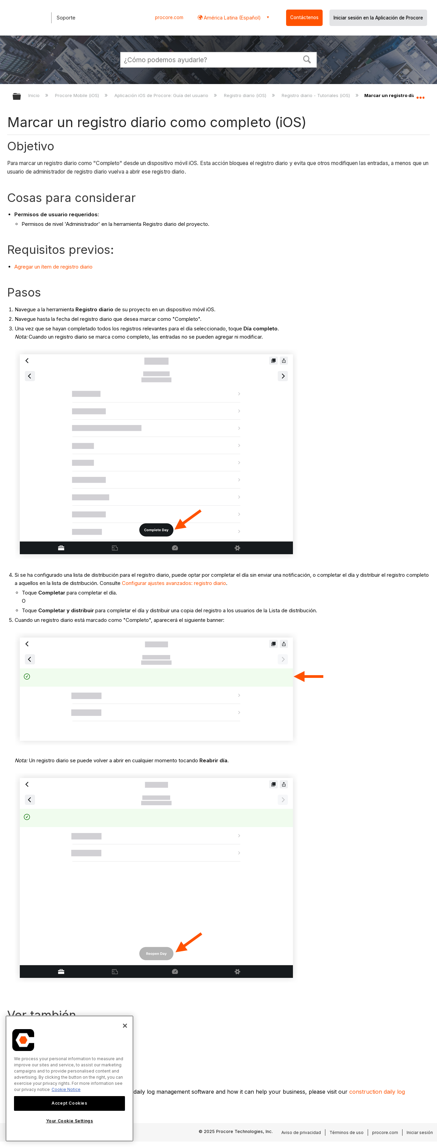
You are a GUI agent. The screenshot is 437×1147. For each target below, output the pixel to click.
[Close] (124, 1025)
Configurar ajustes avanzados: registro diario (174, 583)
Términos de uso (346, 1132)
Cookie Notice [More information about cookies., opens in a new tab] (66, 1089)
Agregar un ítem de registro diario (53, 266)
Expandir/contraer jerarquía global (21, 97)
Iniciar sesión (420, 1132)
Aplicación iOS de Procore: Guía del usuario (162, 95)
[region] (69, 1078)
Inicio (34, 95)
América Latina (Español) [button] (231, 18)
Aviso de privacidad (301, 1132)
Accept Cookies (69, 1103)
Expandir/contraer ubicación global (420, 95)
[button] (307, 58)
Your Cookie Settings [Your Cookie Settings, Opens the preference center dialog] (69, 1120)
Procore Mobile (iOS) (77, 95)
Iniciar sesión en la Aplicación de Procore (378, 18)
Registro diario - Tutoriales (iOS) (316, 95)
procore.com (169, 17)
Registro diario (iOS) (246, 95)
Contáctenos (304, 17)
